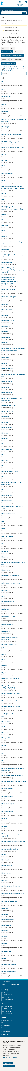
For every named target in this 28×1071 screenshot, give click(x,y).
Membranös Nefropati (8, 297)
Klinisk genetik (18, 52)
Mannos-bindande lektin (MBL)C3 (12, 147)
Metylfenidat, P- (6, 495)
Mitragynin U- (5, 632)
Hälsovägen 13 (8, 1000)
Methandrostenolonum (8, 444)
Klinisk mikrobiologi (16, 59)
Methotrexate (5, 455)
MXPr (3, 854)
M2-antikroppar (6, 96)
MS (2, 753)
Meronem (4, 315)
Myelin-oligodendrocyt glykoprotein (12, 893)
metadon (4, 363)
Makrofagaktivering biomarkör (11, 134)
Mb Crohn (4, 166)
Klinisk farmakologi (7, 52)
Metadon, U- (5, 387)
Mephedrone (5, 304)
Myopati (4, 936)
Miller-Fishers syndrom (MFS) (10, 583)
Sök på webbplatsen (7, 10)
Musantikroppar (6, 811)
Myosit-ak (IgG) (6, 951)
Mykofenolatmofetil (7, 919)
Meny (26, 4)
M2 (2, 81)
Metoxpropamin (6, 477)
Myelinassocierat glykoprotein (11, 886)
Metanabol (4, 422)
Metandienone (6, 427)
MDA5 (3, 199)
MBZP (3, 181)
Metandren (5, 433)
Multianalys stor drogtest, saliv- (11, 776)
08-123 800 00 (8, 995)
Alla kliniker (5, 48)
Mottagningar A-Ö (6, 1034)
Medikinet (4, 249)
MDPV (3, 231)
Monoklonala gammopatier (10, 706)
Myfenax (4, 909)
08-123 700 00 (8, 1008)
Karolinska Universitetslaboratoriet (11, 24)
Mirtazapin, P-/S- (6, 590)
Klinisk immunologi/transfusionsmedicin (12, 55)
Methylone (4, 460)
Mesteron (4, 332)
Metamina (4, 416)
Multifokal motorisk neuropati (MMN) (13, 781)
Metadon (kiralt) (6, 369)
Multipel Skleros (6, 789)
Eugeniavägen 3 (8, 1013)
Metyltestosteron (7, 501)
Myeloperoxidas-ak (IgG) (9, 901)
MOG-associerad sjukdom (9, 678)
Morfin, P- (4, 727)
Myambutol (5, 860)
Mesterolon (5, 326)
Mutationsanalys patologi (9, 849)
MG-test (4, 521)
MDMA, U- (4, 214)
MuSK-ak (4, 819)
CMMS (12, 48)
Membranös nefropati (8, 289)
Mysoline (4, 959)
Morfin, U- (4, 732)
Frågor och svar (5, 1037)
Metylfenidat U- (6, 490)
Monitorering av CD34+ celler (10, 693)
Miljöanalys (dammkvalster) (10, 575)
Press (3, 1028)
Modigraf (4, 660)
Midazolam (5, 551)
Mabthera (4, 112)
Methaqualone (6, 449)
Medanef (4, 236)
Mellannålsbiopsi (6, 262)
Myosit (3, 943)
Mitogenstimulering (7, 601)
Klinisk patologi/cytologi (8, 63)
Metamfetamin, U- (7, 411)
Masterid (4, 160)
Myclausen (4, 880)
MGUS (3, 529)
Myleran (4, 930)
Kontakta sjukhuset (6, 1020)
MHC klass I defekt (7, 536)
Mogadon (4, 673)
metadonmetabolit (7, 392)
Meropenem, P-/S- (7, 321)
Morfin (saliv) (5, 721)
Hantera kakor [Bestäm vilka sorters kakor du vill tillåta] (8, 1063)
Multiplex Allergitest (7, 804)
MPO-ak (3, 745)
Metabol (4, 342)
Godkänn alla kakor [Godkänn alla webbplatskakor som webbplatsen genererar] (9, 1066)
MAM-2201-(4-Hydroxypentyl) (10, 142)
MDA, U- (4, 194)
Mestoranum (5, 337)
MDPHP (3, 220)
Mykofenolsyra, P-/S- (8, 925)
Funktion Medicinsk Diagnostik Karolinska (11, 20)
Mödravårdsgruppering (8, 964)
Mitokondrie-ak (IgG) (8, 616)
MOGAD (4, 665)
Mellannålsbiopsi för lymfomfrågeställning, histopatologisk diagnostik (13, 270)
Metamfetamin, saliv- (8, 405)
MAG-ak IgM (5, 127)
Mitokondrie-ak (6, 609)
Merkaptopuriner (6, 310)
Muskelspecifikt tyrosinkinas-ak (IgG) (13, 841)
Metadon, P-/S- (6, 382)
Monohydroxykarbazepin (9, 701)
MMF (3, 654)
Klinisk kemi (5, 59)
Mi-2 (2, 544)
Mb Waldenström (7, 173)
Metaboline (5, 358)
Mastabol (4, 155)
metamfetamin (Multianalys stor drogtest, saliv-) (11, 399)
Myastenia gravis (6, 865)
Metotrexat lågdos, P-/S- (9, 471)
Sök (24, 12)
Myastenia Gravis (7, 873)
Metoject (4, 466)
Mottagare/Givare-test (8, 738)
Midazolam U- (5, 570)
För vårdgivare (5, 1025)
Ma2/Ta (3, 104)
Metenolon (4, 438)
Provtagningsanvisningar (11, 27)
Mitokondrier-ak (6, 624)
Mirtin (3, 596)
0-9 (15, 71)
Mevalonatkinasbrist (8, 514)
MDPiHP (4, 225)
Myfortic (4, 914)
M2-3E (3, 89)
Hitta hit (3, 1023)
